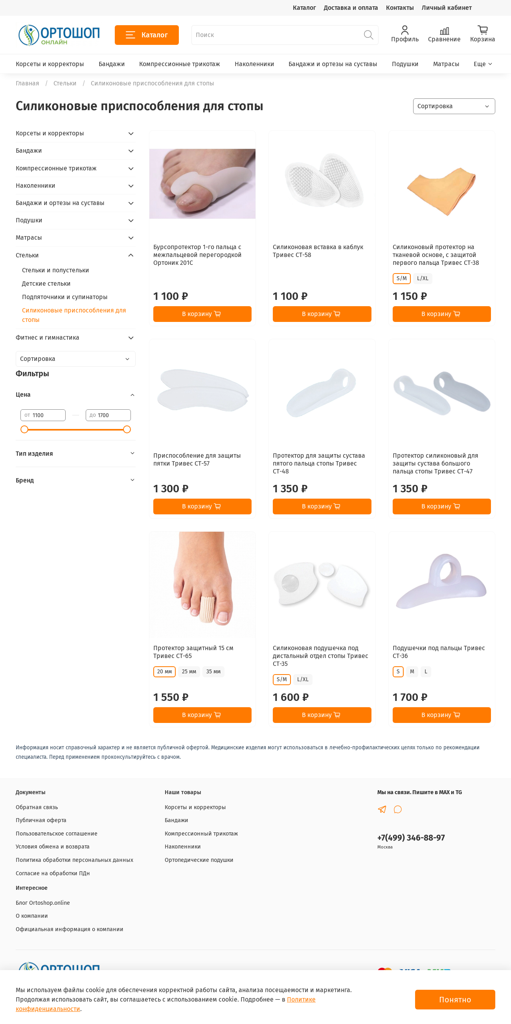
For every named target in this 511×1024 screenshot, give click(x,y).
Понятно (455, 999)
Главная (27, 83)
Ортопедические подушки (199, 860)
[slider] (24, 429)
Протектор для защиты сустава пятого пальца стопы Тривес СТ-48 (319, 463)
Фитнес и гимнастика (47, 337)
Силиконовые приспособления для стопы (74, 315)
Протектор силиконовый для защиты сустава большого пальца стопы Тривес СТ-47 (435, 463)
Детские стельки (46, 283)
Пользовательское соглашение (56, 833)
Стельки (65, 83)
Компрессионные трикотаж (179, 64)
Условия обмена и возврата (53, 846)
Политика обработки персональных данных (74, 860)
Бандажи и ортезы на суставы (333, 64)
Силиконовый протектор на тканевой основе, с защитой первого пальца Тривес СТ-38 (436, 254)
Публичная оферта (41, 820)
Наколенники (254, 64)
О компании (32, 916)
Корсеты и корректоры (50, 64)
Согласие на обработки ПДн (53, 873)
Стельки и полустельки (55, 270)
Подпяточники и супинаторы (65, 297)
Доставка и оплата (351, 7)
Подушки (405, 64)
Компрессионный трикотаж (201, 833)
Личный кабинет (447, 7)
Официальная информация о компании (69, 929)
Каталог (304, 7)
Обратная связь (37, 807)
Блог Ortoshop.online (43, 903)
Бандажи (112, 64)
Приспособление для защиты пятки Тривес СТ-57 (197, 459)
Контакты (400, 7)
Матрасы (446, 64)
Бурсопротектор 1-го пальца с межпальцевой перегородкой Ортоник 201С (197, 254)
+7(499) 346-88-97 (411, 838)
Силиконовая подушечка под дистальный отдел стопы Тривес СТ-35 (320, 655)
